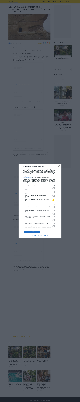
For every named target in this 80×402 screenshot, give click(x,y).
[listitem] (40, 185)
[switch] (53, 188)
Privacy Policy (46, 235)
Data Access (40, 235)
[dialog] (40, 201)
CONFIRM (32, 231)
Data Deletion (33, 235)
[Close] (59, 166)
